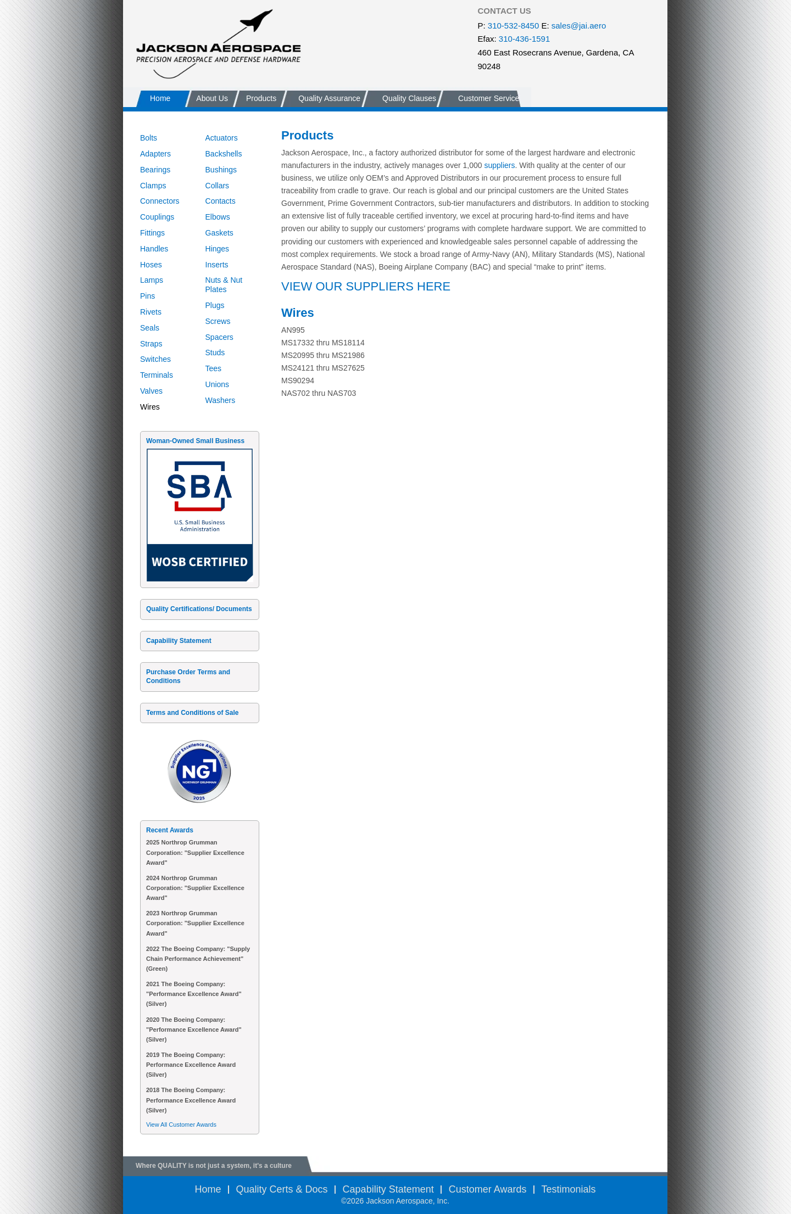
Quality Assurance (329, 98)
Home (160, 98)
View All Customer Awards (181, 1124)
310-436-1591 (524, 38)
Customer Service (488, 98)
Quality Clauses (409, 98)
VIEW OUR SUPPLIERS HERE (365, 286)
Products (261, 98)
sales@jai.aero (579, 25)
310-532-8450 (513, 25)
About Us (212, 98)
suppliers (499, 165)
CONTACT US (504, 10)
